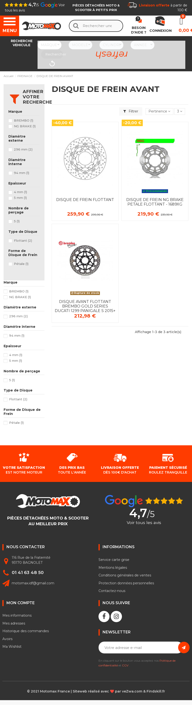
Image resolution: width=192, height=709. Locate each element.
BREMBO (23, 120)
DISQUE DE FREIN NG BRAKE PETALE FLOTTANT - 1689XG (155, 202)
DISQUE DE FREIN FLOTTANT (85, 199)
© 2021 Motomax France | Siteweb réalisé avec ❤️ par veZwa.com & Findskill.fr (96, 691)
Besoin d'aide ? (138, 30)
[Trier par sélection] (159, 111)
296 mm (23, 149)
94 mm (21, 173)
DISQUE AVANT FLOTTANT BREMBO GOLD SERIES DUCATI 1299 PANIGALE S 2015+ (85, 306)
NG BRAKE (25, 126)
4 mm (20, 192)
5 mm (20, 198)
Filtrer (130, 111)
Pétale (21, 264)
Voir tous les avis (144, 522)
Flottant (23, 240)
